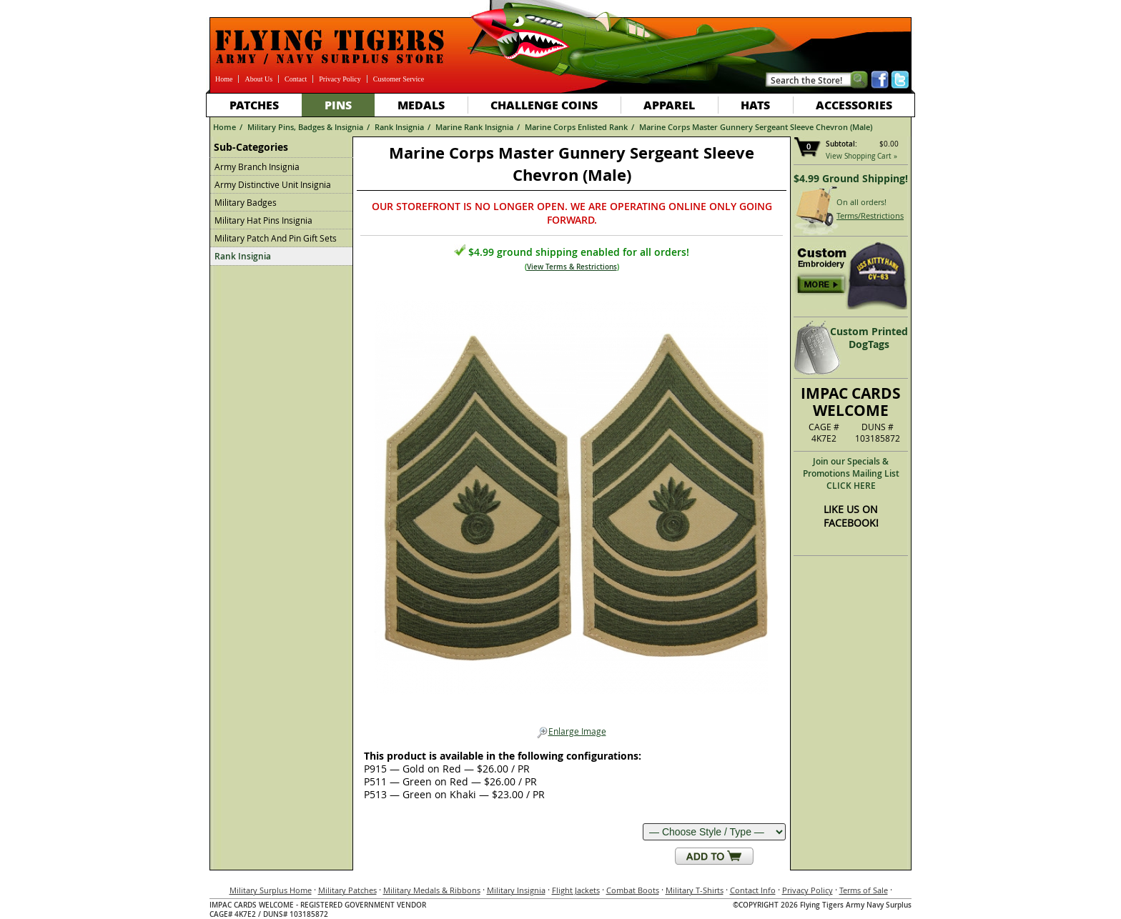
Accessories (854, 104)
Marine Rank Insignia (474, 126)
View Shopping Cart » (861, 156)
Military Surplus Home (270, 890)
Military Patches (347, 890)
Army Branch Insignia (257, 166)
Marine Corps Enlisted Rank (576, 126)
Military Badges (245, 202)
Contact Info (753, 890)
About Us (258, 79)
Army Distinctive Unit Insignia (272, 184)
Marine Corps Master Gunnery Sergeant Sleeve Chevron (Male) (755, 126)
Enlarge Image (571, 731)
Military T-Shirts (695, 890)
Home (223, 79)
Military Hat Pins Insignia (263, 220)
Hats (755, 104)
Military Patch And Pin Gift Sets (275, 238)
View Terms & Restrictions (572, 267)
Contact (296, 79)
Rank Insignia (399, 126)
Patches (254, 104)
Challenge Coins (544, 104)
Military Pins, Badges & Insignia (305, 126)
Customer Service (398, 79)
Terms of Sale (863, 890)
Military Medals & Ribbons (431, 890)
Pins (338, 104)
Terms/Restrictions (870, 215)
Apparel (669, 104)
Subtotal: (841, 144)
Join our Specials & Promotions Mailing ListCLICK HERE (851, 473)
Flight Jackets (576, 890)
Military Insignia (516, 890)
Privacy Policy (340, 79)
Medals (421, 104)
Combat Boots (632, 890)
